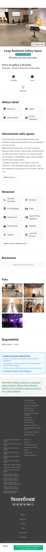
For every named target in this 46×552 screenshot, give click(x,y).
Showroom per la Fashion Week (12, 470)
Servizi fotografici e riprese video (32, 428)
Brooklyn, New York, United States (24, 57)
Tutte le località (29, 400)
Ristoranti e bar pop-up (31, 425)
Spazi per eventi (29, 410)
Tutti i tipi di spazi (30, 403)
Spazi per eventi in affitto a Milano (12, 457)
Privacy (26, 450)
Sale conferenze (29, 422)
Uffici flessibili (28, 420)
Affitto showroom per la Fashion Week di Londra (11, 487)
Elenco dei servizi (29, 434)
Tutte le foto (38, 44)
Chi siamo (27, 439)
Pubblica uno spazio (30, 445)
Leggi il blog (28, 452)
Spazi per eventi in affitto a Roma (12, 461)
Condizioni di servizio (30, 447)
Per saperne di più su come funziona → (18, 371)
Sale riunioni (28, 417)
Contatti (26, 442)
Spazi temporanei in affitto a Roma (12, 444)
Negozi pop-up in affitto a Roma (11, 453)
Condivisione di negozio (31, 432)
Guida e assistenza (30, 455)
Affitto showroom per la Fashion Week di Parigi (11, 479)
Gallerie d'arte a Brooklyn (27, 385)
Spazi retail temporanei (31, 405)
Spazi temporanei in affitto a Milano (12, 440)
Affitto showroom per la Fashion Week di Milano (11, 475)
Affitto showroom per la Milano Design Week (11, 491)
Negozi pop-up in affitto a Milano (11, 448)
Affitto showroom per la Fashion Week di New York (12, 483)
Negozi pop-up (28, 408)
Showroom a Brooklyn (21, 382)
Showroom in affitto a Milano (12, 465)
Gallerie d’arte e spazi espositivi (31, 414)
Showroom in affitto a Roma (12, 467)
